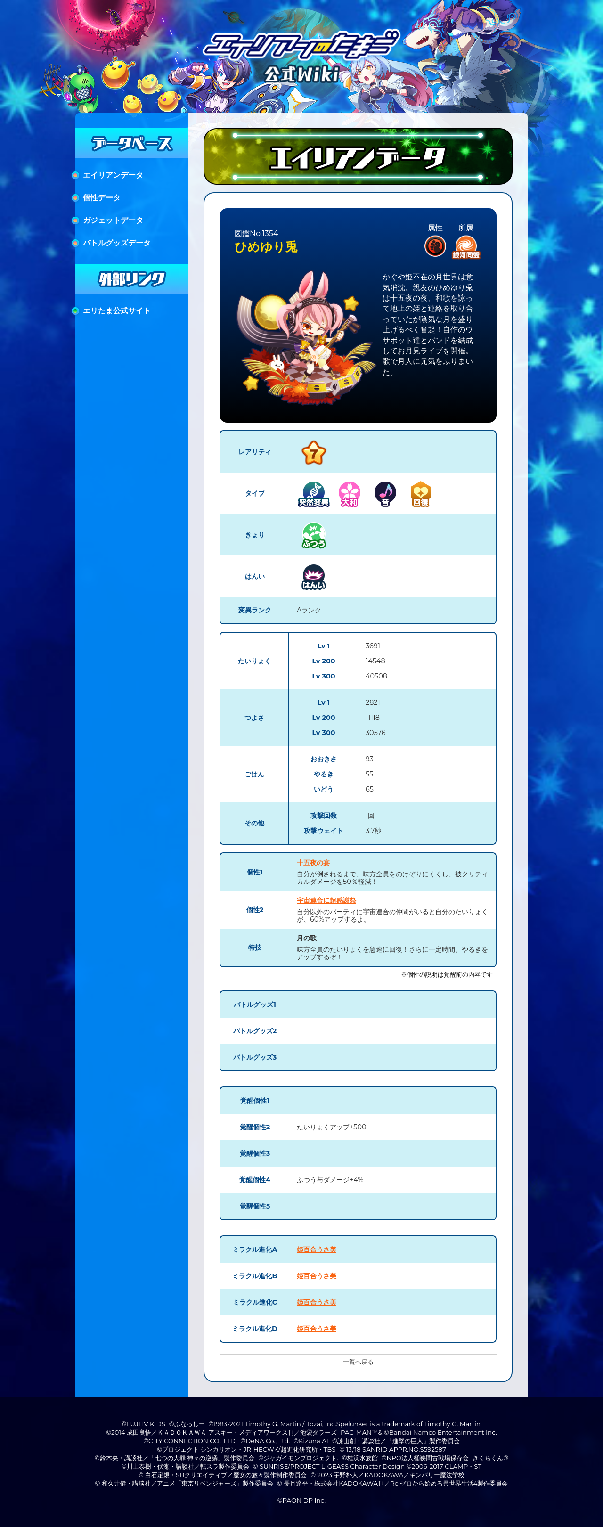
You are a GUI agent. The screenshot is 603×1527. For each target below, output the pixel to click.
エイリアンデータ (113, 175)
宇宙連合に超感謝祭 (326, 900)
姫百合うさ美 (316, 1249)
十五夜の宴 (313, 862)
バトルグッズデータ (117, 242)
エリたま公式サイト (117, 310)
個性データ (102, 197)
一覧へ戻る (358, 1361)
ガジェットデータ (113, 220)
